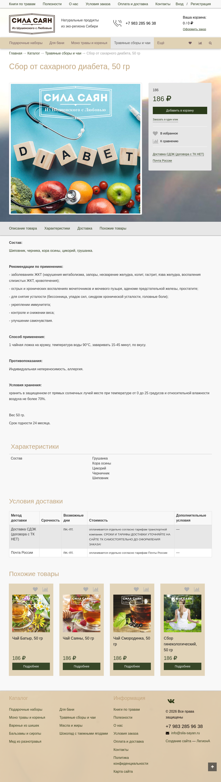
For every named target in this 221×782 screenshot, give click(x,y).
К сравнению (169, 141)
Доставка (84, 228)
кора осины (51, 250)
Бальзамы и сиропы (25, 733)
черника (33, 250)
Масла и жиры (71, 725)
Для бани (56, 43)
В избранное (169, 133)
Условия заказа (98, 4)
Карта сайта (123, 771)
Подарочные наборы (26, 43)
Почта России (162, 160)
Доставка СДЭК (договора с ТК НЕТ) (178, 154)
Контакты (162, 4)
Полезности (52, 4)
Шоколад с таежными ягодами (84, 733)
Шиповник (17, 250)
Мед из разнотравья (25, 741)
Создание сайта (178, 741)
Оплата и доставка (133, 4)
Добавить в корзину (180, 110)
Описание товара (23, 228)
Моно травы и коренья (89, 43)
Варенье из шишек (24, 725)
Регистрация (201, 4)
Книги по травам (22, 4)
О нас (73, 4)
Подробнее (31, 666)
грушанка (84, 250)
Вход (179, 4)
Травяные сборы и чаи (132, 43)
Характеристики (57, 228)
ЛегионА (203, 741)
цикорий (68, 250)
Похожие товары (113, 228)
